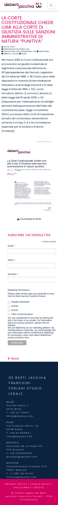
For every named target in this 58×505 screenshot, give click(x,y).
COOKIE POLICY (40, 484)
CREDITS (38, 487)
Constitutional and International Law (19, 51)
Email (11, 246)
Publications (43, 51)
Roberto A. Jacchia (10, 54)
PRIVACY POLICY (16, 484)
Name (11, 260)
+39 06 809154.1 (20, 433)
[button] (51, 5)
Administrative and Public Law (15, 49)
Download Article (29, 219)
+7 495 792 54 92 (21, 473)
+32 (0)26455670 (21, 453)
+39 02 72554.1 (20, 412)
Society (23, 54)
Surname (13, 274)
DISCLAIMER (21, 487)
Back (13, 358)
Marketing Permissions (19, 290)
